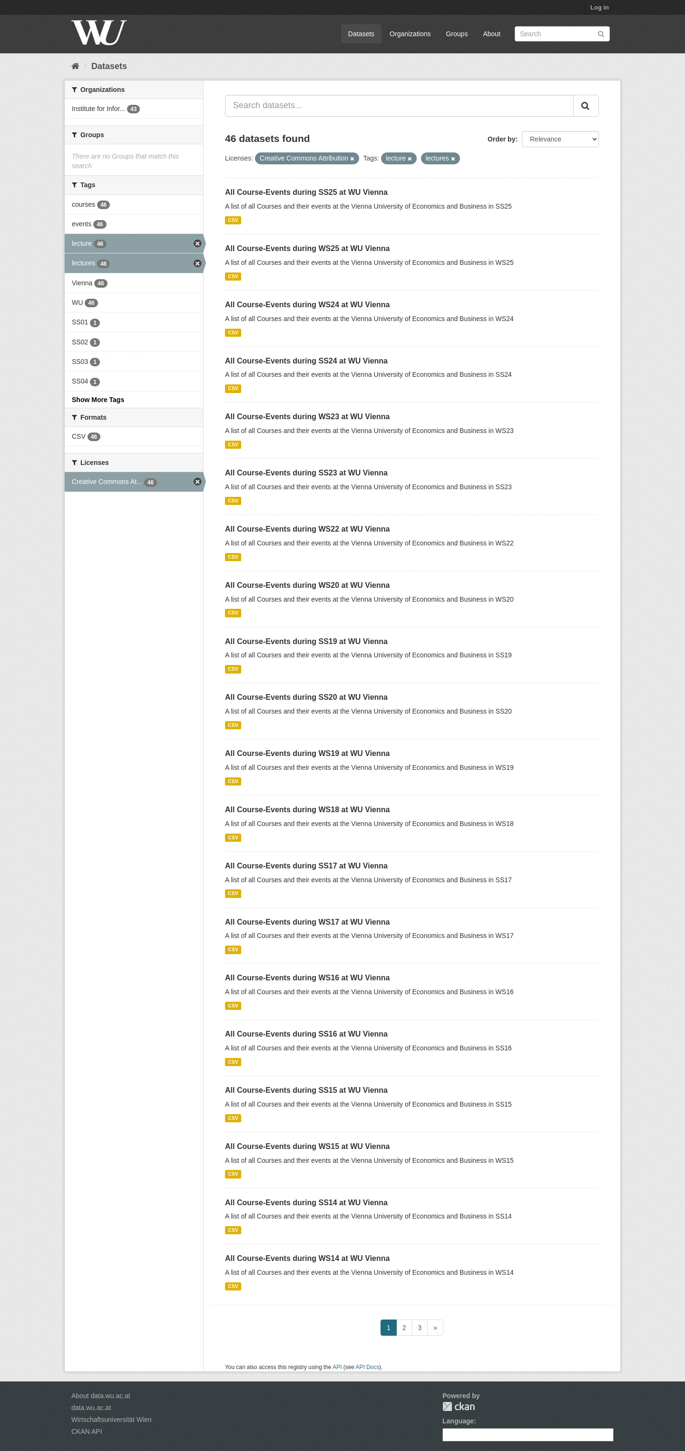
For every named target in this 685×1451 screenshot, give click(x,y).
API (337, 1367)
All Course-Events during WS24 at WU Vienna (307, 305)
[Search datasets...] (399, 106)
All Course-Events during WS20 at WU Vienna (307, 585)
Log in (599, 7)
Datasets (361, 34)
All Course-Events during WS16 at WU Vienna (307, 978)
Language (458, 1421)
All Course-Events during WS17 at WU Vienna (307, 922)
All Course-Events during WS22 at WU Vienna (307, 529)
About (491, 34)
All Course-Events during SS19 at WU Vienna (306, 641)
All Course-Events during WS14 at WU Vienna (307, 1258)
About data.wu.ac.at (100, 1396)
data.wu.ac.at (91, 1407)
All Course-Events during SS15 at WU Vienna (306, 1090)
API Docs (368, 1367)
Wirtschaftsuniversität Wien (111, 1419)
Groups (457, 34)
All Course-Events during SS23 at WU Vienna (306, 473)
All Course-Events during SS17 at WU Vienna (306, 866)
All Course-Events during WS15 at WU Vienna (307, 1146)
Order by (501, 139)
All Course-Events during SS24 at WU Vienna (306, 361)
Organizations (410, 34)
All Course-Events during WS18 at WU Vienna (307, 810)
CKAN (458, 1406)
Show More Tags (98, 399)
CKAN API (86, 1431)
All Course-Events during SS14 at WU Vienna (306, 1203)
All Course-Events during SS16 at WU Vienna (306, 1034)
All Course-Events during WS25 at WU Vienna (307, 248)
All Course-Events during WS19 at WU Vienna (307, 753)
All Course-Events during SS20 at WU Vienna (306, 697)
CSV (233, 220)
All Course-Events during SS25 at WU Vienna (306, 192)
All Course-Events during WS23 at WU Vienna (307, 417)
